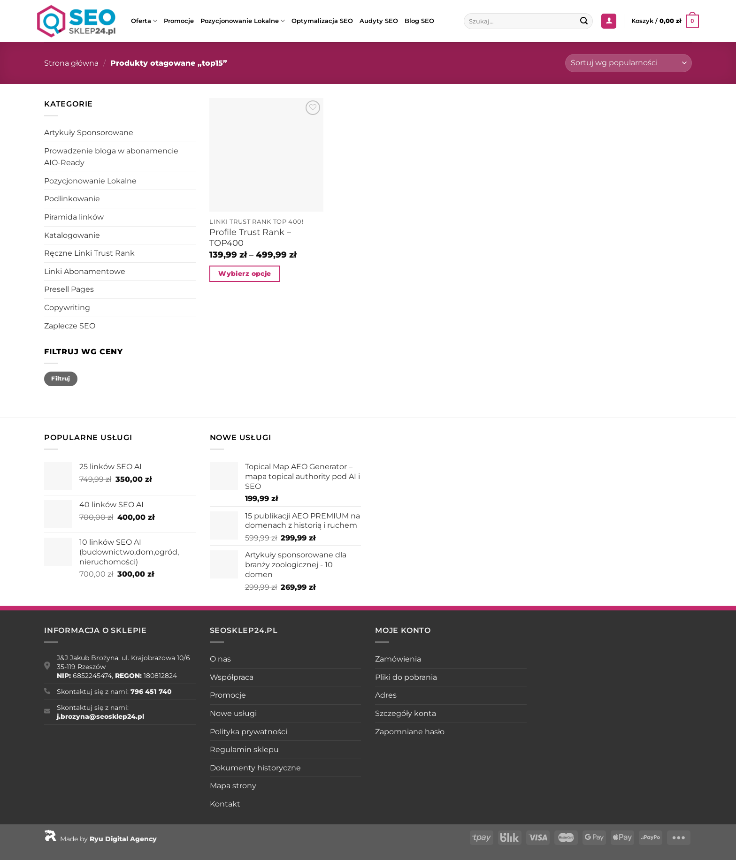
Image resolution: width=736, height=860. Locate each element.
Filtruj (60, 378)
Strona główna (71, 63)
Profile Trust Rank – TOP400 (250, 237)
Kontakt (225, 803)
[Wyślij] (584, 21)
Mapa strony (233, 785)
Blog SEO (419, 20)
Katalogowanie (72, 235)
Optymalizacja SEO (322, 20)
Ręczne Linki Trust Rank (89, 253)
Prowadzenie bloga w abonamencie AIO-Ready (111, 156)
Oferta (144, 20)
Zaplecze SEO (69, 325)
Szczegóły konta (405, 713)
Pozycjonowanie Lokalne (242, 20)
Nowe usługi (233, 713)
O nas (220, 659)
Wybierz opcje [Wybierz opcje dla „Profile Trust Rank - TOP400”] (244, 273)
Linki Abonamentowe (84, 271)
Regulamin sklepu (244, 749)
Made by (100, 839)
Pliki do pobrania (406, 677)
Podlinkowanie (72, 198)
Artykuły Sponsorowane (88, 132)
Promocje (179, 20)
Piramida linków (74, 217)
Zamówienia (398, 659)
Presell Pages (69, 289)
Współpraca (231, 677)
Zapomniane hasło (410, 731)
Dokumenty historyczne (255, 767)
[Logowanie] (608, 21)
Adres (386, 695)
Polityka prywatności (248, 731)
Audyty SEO (379, 20)
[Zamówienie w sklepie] (628, 63)
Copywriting (67, 307)
